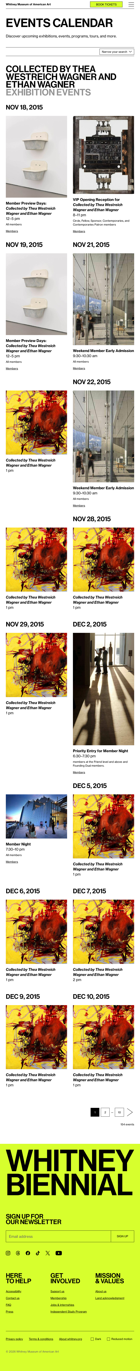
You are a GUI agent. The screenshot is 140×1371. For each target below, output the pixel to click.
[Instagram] (8, 1253)
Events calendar (59, 22)
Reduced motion (119, 1339)
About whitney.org (70, 1339)
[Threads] (18, 1253)
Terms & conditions (41, 1339)
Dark (96, 1339)
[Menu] (131, 4)
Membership (58, 1298)
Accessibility (13, 1291)
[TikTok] (38, 1253)
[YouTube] (59, 1253)
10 (119, 1112)
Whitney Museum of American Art (28, 4)
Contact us (13, 1298)
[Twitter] (48, 1253)
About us (100, 1291)
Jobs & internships (62, 1304)
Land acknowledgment (109, 1298)
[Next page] (129, 1112)
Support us (57, 1291)
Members (12, 231)
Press (9, 1311)
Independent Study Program (68, 1311)
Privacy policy (14, 1339)
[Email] (58, 1236)
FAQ (8, 1304)
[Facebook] (28, 1253)
